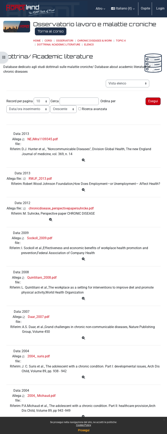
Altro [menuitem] (99, 9)
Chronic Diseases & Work (94, 40)
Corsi (48, 40)
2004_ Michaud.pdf (41, 396)
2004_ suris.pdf (38, 356)
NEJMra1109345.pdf (42, 139)
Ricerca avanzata (94, 109)
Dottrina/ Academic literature (58, 44)
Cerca (55, 101)
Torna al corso (51, 31)
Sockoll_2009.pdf (39, 238)
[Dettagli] (83, 160)
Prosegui (83, 430)
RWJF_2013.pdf (40, 179)
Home (37, 40)
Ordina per (107, 101)
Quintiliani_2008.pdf (42, 277)
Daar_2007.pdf (38, 317)
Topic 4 (121, 40)
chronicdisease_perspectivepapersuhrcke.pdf (61, 208)
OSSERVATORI (64, 40)
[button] (122, 8)
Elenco (89, 44)
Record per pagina (19, 101)
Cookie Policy (83, 425)
